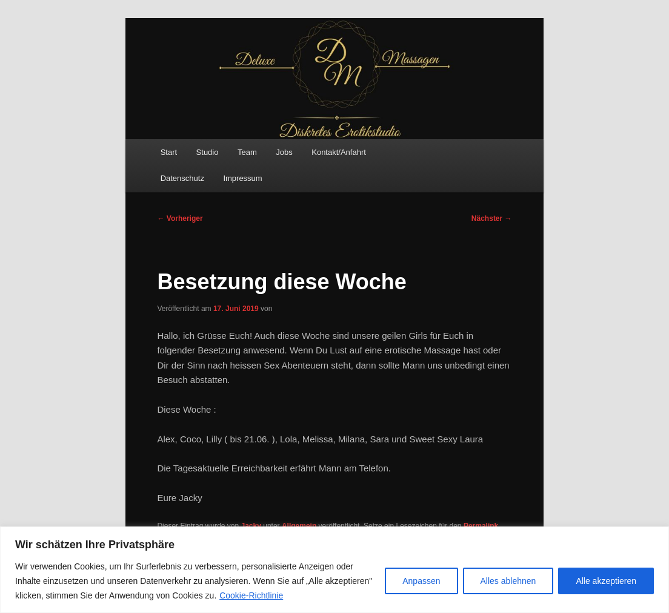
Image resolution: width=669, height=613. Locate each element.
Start (169, 152)
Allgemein (299, 526)
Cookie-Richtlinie (251, 595)
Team (247, 152)
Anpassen (421, 581)
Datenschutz (182, 178)
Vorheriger (179, 218)
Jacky (251, 526)
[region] (334, 569)
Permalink (481, 526)
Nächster (491, 218)
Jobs (284, 152)
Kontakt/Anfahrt (338, 152)
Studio (207, 152)
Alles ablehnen (508, 581)
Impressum (242, 178)
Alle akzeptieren (606, 581)
